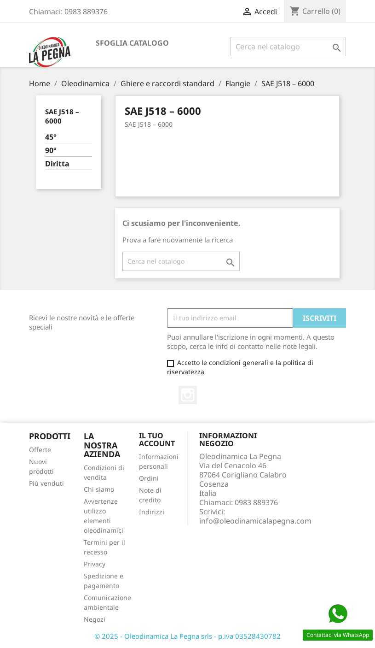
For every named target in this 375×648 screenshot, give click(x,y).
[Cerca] (288, 46)
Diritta (57, 164)
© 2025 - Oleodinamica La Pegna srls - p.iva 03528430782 (187, 636)
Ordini (149, 478)
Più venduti (46, 483)
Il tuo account (157, 439)
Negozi (94, 619)
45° (51, 137)
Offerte (40, 449)
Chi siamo (99, 489)
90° (51, 150)
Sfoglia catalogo (132, 43)
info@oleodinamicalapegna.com (255, 521)
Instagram (188, 395)
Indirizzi (151, 511)
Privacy (94, 564)
